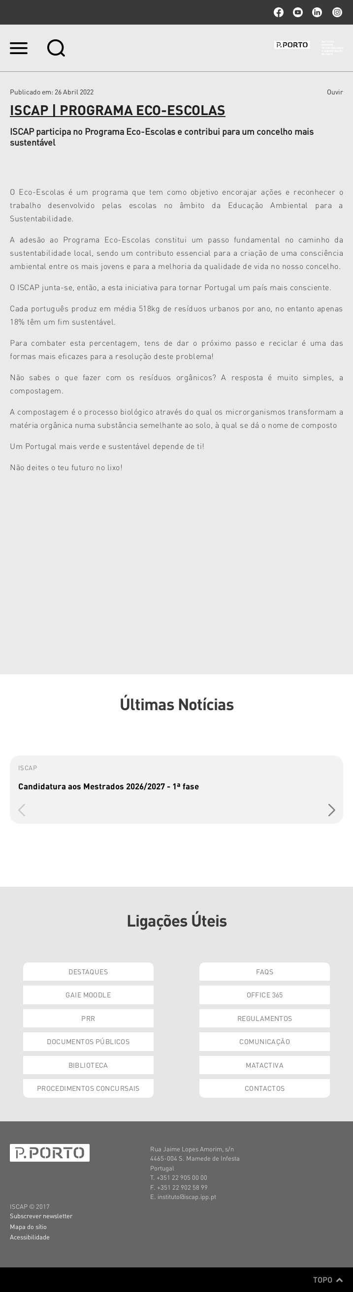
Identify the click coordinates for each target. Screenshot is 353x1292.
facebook (279, 12)
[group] (176, 790)
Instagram (336, 12)
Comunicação (264, 1041)
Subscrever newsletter (41, 1215)
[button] (331, 810)
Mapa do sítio (28, 1226)
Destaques (88, 971)
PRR (88, 1018)
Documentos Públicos (88, 1041)
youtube (298, 12)
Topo (328, 1280)
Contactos (265, 1087)
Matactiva (265, 1064)
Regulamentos (264, 1018)
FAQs (264, 971)
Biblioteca (88, 1064)
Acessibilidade (30, 1236)
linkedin (317, 12)
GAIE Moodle (88, 994)
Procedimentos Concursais (88, 1087)
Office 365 (265, 994)
